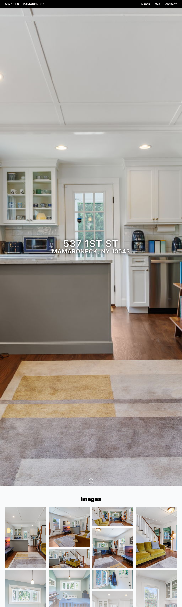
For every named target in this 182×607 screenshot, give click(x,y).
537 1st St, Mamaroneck (25, 4)
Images (145, 4)
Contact (171, 4)
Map (157, 4)
